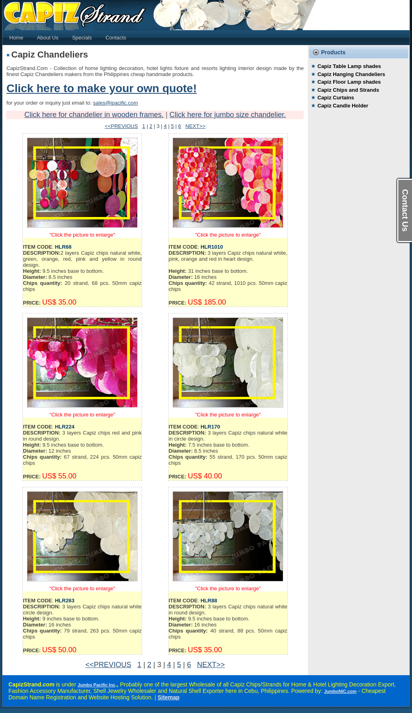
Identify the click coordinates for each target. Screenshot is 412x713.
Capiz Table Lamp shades (349, 66)
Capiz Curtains (335, 98)
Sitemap (168, 697)
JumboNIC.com (340, 691)
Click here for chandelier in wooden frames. (94, 115)
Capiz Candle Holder (342, 106)
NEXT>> (195, 126)
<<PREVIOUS (121, 126)
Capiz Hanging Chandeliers (351, 74)
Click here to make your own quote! (101, 88)
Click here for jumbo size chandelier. (227, 115)
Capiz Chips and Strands (348, 90)
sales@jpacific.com (115, 103)
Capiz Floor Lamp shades (349, 82)
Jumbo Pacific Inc (96, 684)
